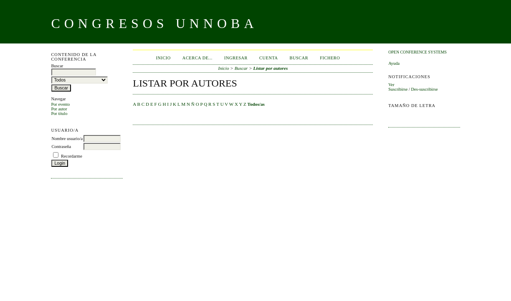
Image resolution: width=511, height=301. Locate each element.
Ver (391, 84)
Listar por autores (270, 68)
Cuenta (268, 58)
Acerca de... (197, 58)
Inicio (163, 58)
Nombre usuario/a (67, 138)
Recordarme (71, 156)
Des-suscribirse (424, 89)
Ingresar (236, 58)
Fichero (330, 58)
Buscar (298, 58)
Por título (59, 113)
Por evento (60, 104)
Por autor (59, 109)
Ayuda (394, 63)
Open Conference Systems (417, 52)
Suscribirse (397, 89)
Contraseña (61, 146)
